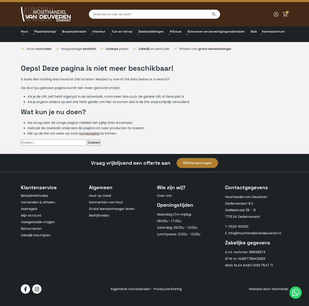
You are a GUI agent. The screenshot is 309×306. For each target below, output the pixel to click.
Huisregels (29, 208)
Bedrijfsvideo (99, 215)
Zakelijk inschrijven (36, 235)
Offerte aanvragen (197, 163)
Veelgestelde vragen (38, 222)
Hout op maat (100, 195)
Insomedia (279, 289)
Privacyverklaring (167, 289)
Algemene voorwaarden (130, 289)
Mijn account (31, 215)
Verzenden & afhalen (38, 202)
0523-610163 (238, 226)
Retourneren (31, 228)
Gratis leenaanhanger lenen (111, 208)
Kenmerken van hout (106, 202)
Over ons (164, 195)
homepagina (89, 133)
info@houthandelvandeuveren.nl (254, 233)
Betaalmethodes (34, 195)
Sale (254, 31)
